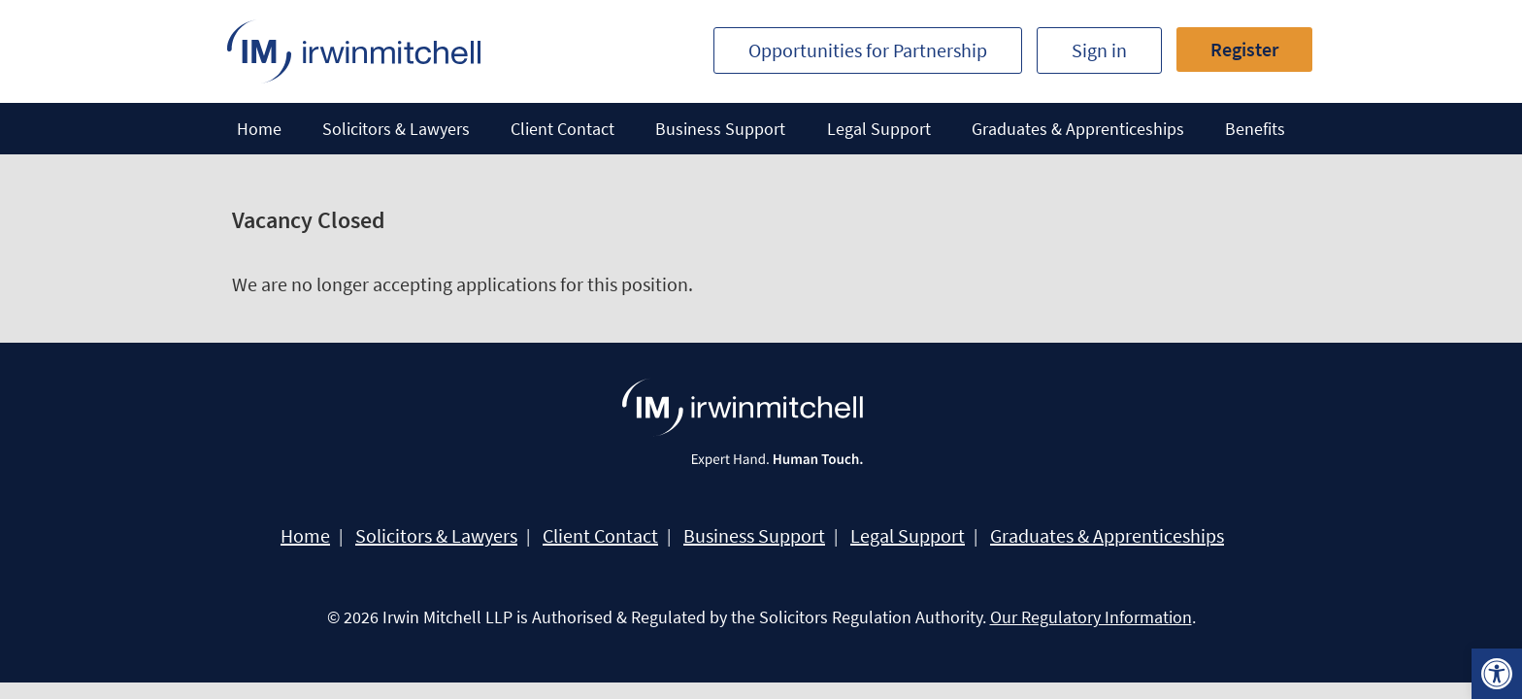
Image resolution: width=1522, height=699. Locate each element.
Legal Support (879, 128)
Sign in (1099, 50)
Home (259, 128)
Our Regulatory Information (1091, 617)
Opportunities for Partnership (867, 50)
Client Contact (562, 128)
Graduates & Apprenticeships (1078, 128)
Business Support (720, 128)
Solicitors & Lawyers (396, 128)
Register (1244, 49)
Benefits (1255, 128)
